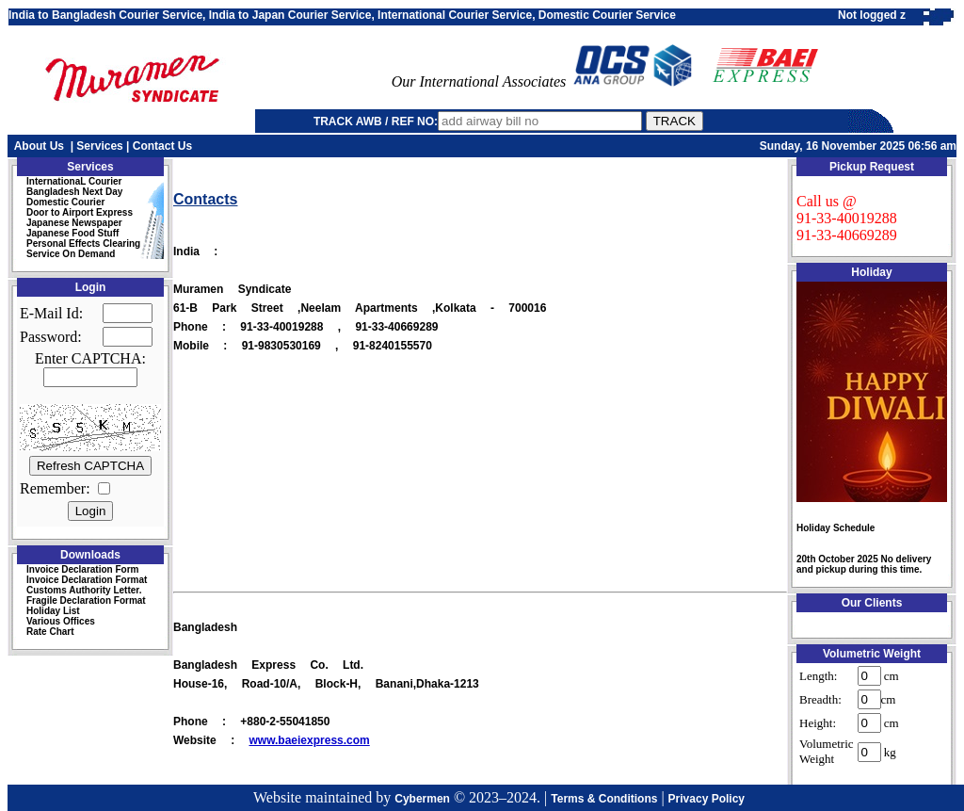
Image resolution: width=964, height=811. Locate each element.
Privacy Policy (706, 798)
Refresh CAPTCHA (90, 466)
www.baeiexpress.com (309, 740)
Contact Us (162, 146)
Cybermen (422, 798)
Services (99, 146)
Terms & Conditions (604, 798)
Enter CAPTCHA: (90, 358)
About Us (39, 146)
